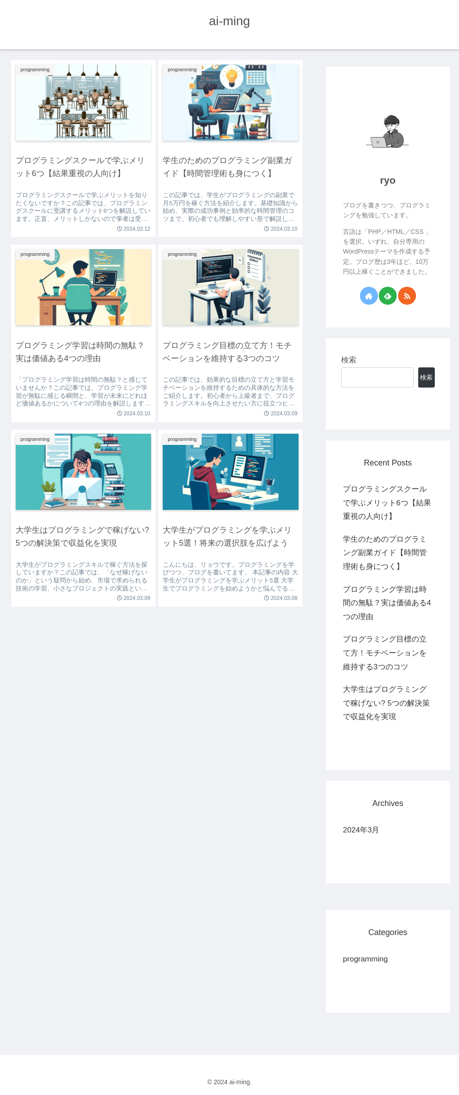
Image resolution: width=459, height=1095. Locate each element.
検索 (348, 360)
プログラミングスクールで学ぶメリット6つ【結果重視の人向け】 (387, 503)
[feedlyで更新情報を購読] (388, 296)
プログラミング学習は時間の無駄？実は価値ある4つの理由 (387, 603)
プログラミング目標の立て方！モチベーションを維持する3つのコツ (385, 653)
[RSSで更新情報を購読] (407, 296)
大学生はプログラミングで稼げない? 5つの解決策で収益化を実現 (386, 703)
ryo (388, 180)
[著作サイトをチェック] (369, 296)
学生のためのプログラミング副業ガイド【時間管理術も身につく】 (385, 553)
